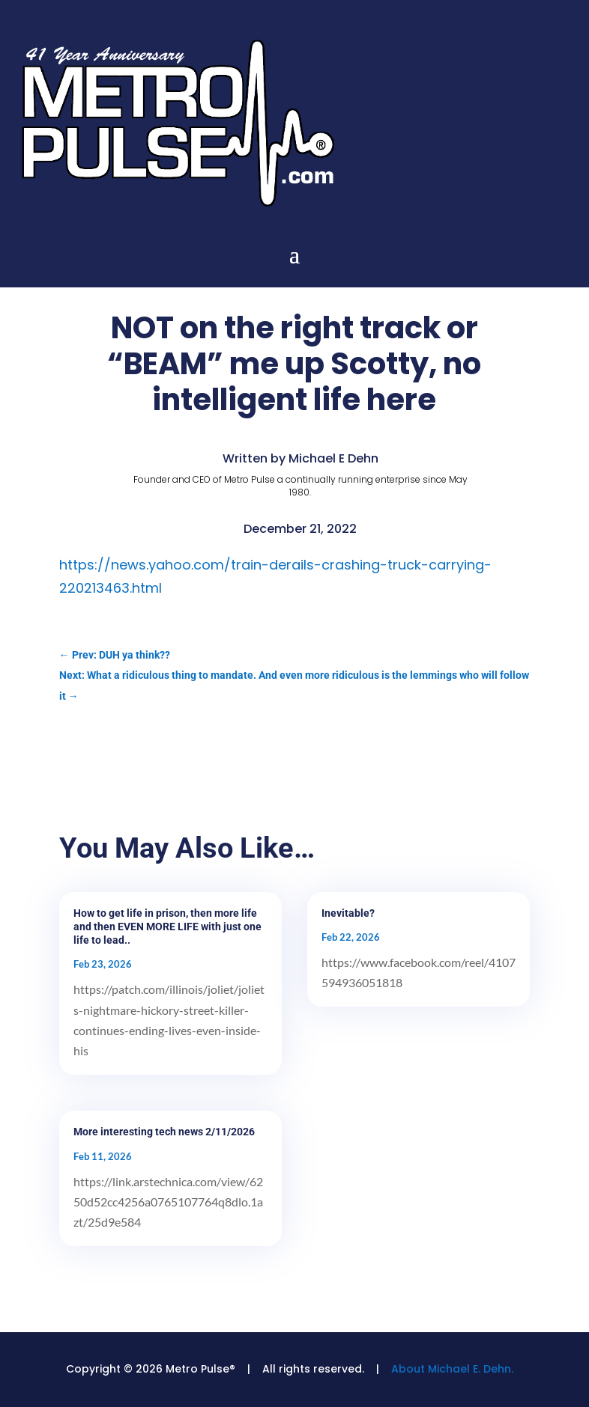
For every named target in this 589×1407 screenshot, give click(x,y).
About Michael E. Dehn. (452, 1368)
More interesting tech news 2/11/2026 (164, 1132)
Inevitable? (348, 913)
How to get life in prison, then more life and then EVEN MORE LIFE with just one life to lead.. (167, 926)
